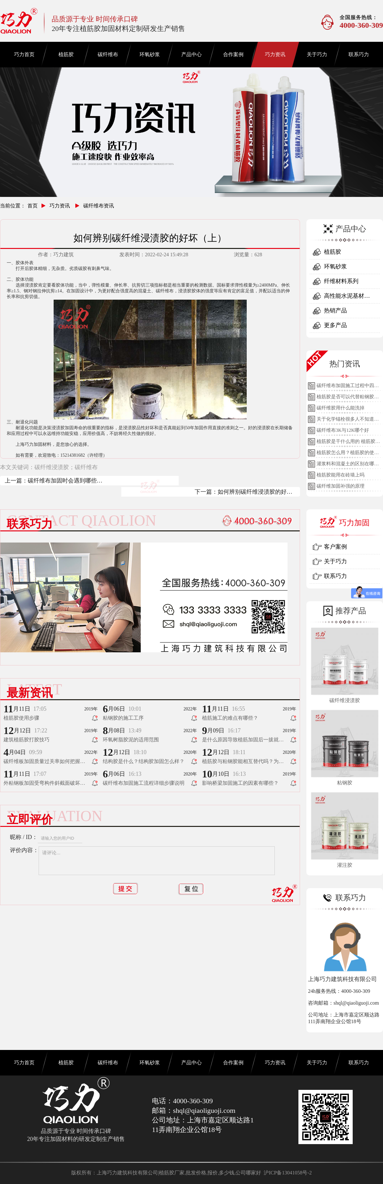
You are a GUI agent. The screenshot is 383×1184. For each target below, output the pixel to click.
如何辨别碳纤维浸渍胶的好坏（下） (255, 493)
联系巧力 (359, 54)
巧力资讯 (275, 54)
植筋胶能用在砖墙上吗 (340, 474)
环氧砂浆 (149, 54)
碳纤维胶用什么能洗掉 (340, 407)
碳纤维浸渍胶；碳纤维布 (66, 467)
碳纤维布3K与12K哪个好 (343, 430)
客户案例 (335, 546)
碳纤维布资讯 (98, 205)
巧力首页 (24, 54)
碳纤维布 (108, 54)
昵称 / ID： (24, 837)
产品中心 (191, 54)
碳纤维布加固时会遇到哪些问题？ (65, 481)
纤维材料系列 (341, 281)
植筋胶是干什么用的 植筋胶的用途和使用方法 (348, 443)
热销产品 (335, 310)
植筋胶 (66, 54)
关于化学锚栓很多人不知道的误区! (348, 420)
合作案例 (233, 54)
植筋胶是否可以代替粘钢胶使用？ (348, 398)
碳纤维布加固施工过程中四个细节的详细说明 (348, 387)
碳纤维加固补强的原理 (340, 486)
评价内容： (24, 850)
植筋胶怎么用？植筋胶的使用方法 (348, 454)
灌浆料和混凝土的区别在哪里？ (345, 465)
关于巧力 (317, 54)
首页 (32, 205)
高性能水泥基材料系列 (347, 298)
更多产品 (335, 325)
